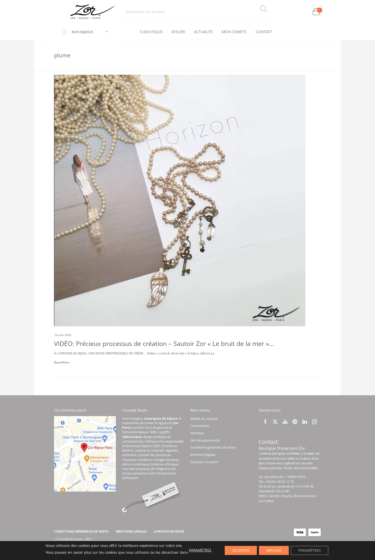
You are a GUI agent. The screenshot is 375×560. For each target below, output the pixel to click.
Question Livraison (204, 462)
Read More (61, 362)
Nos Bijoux (82, 31)
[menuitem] (151, 32)
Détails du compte (203, 418)
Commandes (199, 425)
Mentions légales (202, 454)
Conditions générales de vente (213, 447)
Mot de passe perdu (205, 440)
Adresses (197, 433)
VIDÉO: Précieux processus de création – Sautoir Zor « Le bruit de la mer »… (164, 343)
